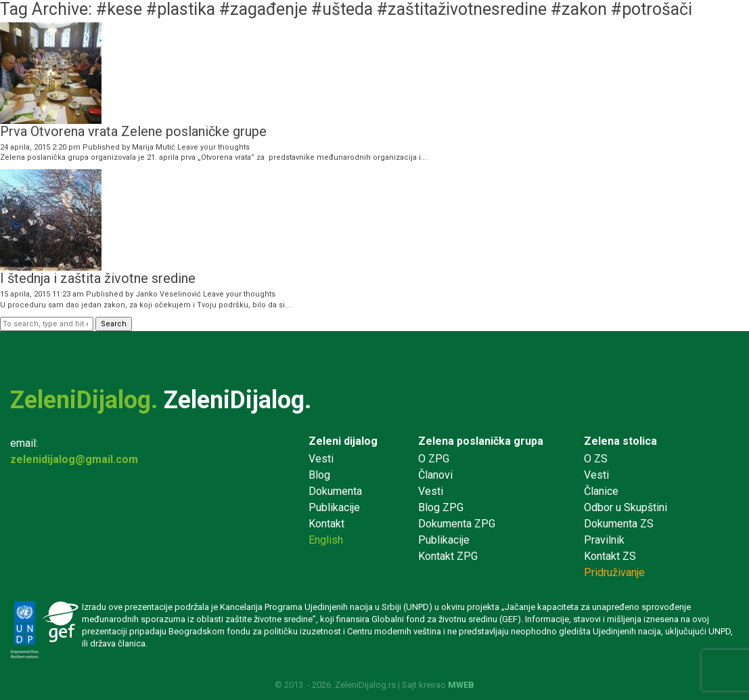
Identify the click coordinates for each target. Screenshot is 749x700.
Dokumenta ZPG (456, 523)
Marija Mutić (153, 147)
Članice (601, 491)
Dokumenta (335, 491)
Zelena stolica (620, 441)
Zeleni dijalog (343, 441)
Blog (319, 474)
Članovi (435, 474)
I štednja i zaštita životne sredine (98, 278)
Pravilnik (604, 539)
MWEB (461, 685)
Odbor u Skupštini (625, 507)
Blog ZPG (440, 507)
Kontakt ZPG (448, 556)
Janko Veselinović (168, 294)
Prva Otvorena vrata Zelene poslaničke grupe (133, 131)
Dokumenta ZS (619, 523)
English (326, 539)
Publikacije (334, 507)
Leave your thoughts (213, 147)
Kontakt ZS (610, 556)
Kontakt (326, 523)
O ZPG (433, 458)
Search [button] (114, 324)
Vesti (321, 458)
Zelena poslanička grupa (480, 441)
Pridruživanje (614, 572)
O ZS (596, 458)
